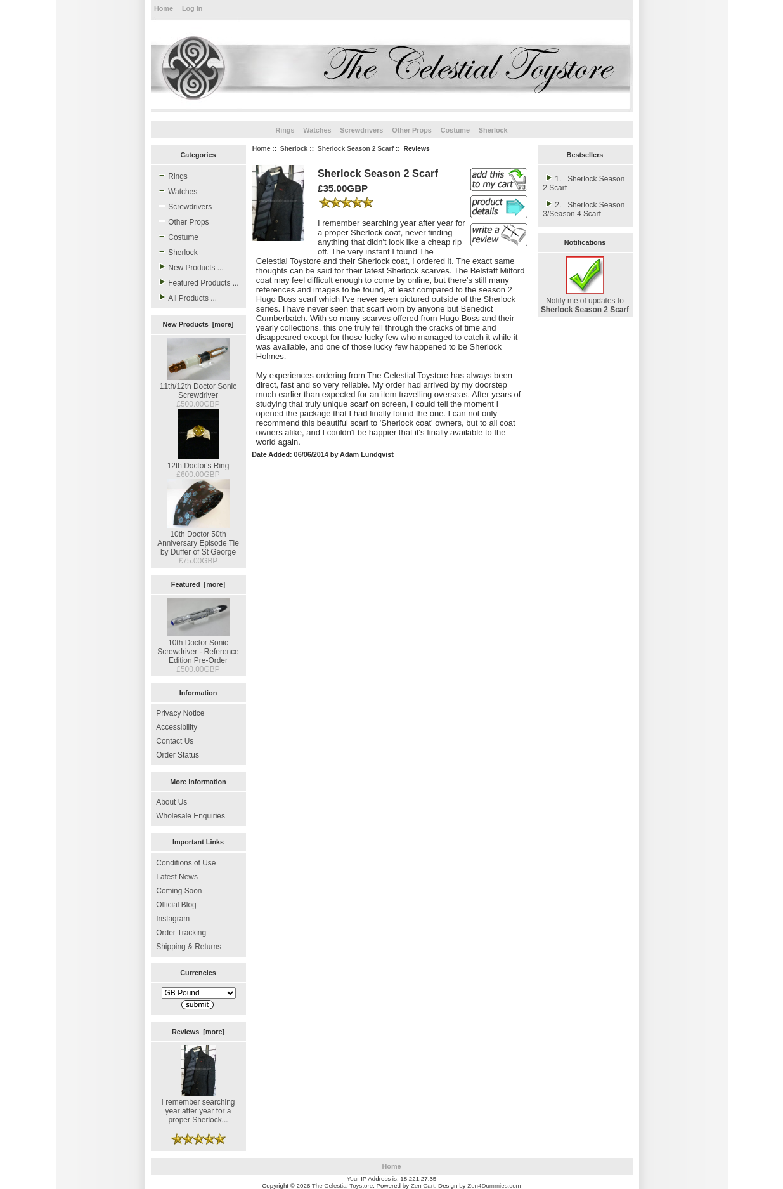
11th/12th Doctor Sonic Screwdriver (198, 386)
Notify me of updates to (585, 300)
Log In (192, 8)
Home (163, 8)
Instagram (173, 918)
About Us (171, 802)
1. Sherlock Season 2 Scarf (583, 182)
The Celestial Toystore (342, 1185)
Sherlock (294, 148)
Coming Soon (179, 890)
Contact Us (174, 741)
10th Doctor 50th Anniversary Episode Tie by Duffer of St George (198, 538)
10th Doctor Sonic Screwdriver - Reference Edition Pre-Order (198, 647)
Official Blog (176, 904)
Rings (284, 130)
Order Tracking (181, 932)
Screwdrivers (361, 130)
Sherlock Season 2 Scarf (356, 148)
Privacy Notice (180, 713)
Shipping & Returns (188, 946)
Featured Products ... (197, 282)
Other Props (412, 130)
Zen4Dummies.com (494, 1185)
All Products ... (186, 297)
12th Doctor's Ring (198, 461)
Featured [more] (198, 584)
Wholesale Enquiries (190, 815)
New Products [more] (198, 324)
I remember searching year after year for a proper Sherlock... (198, 1106)
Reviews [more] (198, 1031)
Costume (455, 130)
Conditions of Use (186, 862)
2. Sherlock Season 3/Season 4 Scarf (583, 208)
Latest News (177, 876)
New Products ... (189, 267)
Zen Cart (423, 1185)
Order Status (177, 755)
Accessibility (176, 727)
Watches (317, 130)
